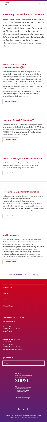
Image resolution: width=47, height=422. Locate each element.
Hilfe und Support (8, 306)
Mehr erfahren (10, 101)
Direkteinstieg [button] (7, 287)
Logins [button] (4, 300)
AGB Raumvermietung (31, 418)
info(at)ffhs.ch (7, 331)
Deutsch (7, 363)
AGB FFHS (21, 418)
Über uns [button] (5, 294)
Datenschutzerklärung (29, 415)
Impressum (18, 415)
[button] (26, 275)
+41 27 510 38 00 (14, 329)
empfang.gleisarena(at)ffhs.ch (12, 349)
